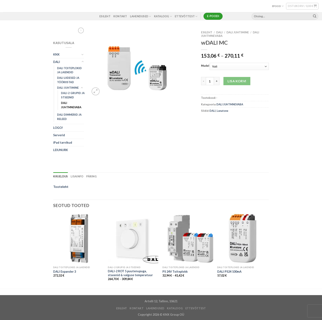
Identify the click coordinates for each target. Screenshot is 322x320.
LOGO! (58, 127)
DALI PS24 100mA (229, 271)
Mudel (205, 65)
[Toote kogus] (210, 81)
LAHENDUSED (140, 16)
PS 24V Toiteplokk (175, 271)
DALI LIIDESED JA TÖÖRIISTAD (68, 80)
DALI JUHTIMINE (68, 87)
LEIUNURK (60, 150)
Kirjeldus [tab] (60, 176)
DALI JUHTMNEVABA (71, 105)
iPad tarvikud (62, 142)
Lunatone (222, 110)
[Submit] (314, 16)
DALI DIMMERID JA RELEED (69, 117)
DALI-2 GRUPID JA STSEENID (73, 95)
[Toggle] (82, 54)
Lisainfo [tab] (77, 176)
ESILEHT (104, 16)
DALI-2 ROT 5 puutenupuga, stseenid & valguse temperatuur (130, 273)
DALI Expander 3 (64, 271)
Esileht (206, 32)
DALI (56, 62)
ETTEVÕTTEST (186, 16)
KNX (56, 54)
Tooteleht (60, 187)
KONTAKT (120, 16)
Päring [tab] (91, 176)
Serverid (59, 135)
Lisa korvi (237, 81)
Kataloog (163, 16)
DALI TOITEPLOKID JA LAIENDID (69, 70)
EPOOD (278, 6)
